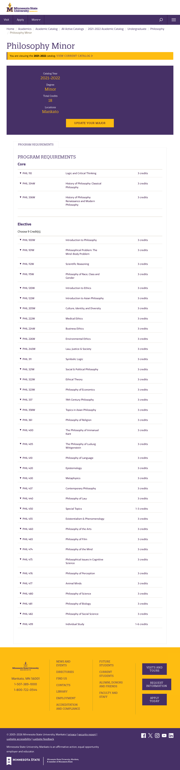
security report (87, 734)
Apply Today (154, 699)
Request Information (156, 684)
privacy (72, 734)
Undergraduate (137, 29)
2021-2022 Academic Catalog (106, 29)
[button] (90, 174)
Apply (20, 19)
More (36, 19)
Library (61, 691)
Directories (65, 672)
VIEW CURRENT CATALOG (73, 55)
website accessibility (19, 739)
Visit (6, 19)
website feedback (43, 739)
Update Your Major (90, 123)
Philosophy (157, 29)
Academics (25, 29)
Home (10, 29)
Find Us (61, 678)
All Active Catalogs (73, 29)
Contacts (63, 685)
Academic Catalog (46, 29)
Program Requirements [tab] (36, 144)
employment (66, 698)
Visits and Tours (154, 669)
